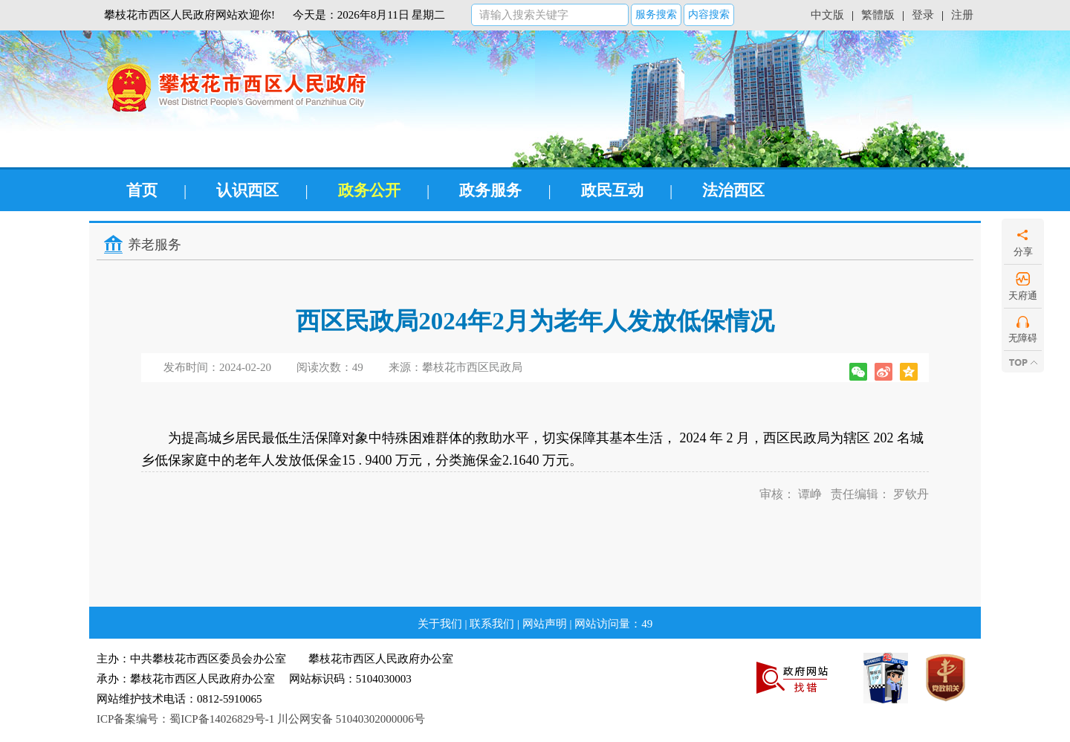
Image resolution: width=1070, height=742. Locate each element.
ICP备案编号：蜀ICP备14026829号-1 (185, 719)
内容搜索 (709, 14)
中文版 (827, 15)
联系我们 (492, 624)
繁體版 (878, 15)
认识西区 (247, 190)
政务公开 (369, 190)
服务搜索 (656, 14)
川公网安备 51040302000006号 (351, 719)
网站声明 (544, 624)
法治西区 (733, 190)
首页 (142, 190)
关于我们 (440, 624)
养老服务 (154, 244)
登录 (923, 15)
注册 (962, 15)
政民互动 (612, 190)
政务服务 (490, 190)
